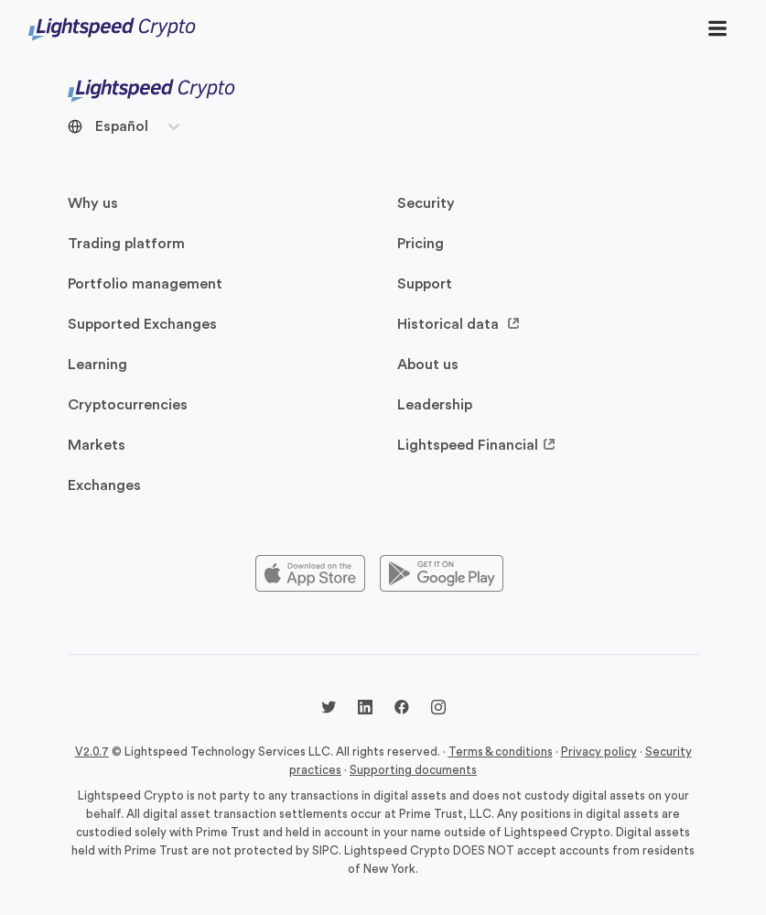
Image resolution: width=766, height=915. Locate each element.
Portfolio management (145, 284)
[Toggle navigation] (717, 28)
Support (424, 284)
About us (428, 364)
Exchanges (104, 485)
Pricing (420, 243)
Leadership (434, 405)
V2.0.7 (92, 751)
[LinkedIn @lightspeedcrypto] (365, 710)
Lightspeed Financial (476, 445)
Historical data (459, 324)
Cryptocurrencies (128, 405)
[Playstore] (441, 574)
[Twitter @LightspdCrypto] (328, 710)
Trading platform (126, 243)
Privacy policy (599, 751)
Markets (96, 445)
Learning (97, 364)
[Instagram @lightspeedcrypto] (438, 710)
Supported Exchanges (142, 324)
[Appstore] (310, 574)
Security (426, 203)
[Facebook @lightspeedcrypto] (401, 710)
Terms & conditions (500, 751)
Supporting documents (413, 770)
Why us (93, 203)
